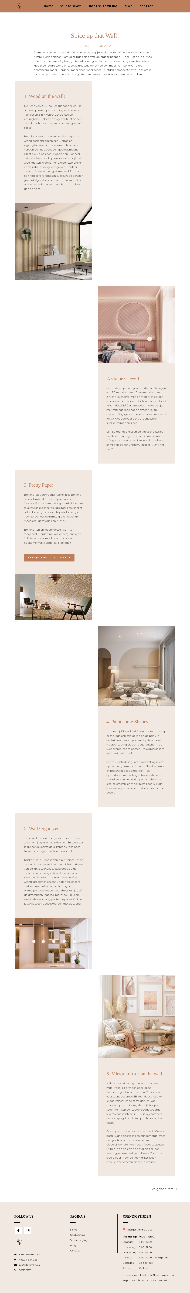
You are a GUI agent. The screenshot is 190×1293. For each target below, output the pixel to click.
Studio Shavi (71, 6)
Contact (146, 6)
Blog (128, 6)
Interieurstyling (103, 6)
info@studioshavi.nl (29, 1264)
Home (48, 6)
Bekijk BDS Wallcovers (49, 557)
